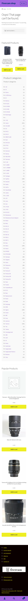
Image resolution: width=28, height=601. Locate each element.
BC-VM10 (7, 106)
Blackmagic (8, 114)
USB (6, 335)
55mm (7, 92)
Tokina (7, 329)
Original (7, 259)
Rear (6, 293)
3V (6, 89)
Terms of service (8, 577)
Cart (22, 597)
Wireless (7, 354)
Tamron (7, 323)
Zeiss (6, 357)
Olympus (7, 257)
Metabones (8, 215)
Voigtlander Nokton (10, 351)
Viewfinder (8, 346)
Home (4, 9)
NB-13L (7, 234)
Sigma (6, 310)
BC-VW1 (7, 109)
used (6, 337)
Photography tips (8, 580)
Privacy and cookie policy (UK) (9, 591)
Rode (6, 301)
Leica (6, 201)
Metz (6, 223)
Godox (6, 184)
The (6, 326)
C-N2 (6, 120)
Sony (6, 318)
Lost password (7, 553)
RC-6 (6, 290)
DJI (6, 128)
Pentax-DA (8, 273)
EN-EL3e (7, 142)
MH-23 (7, 226)
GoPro (7, 187)
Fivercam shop (9, 3)
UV (6, 340)
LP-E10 (7, 206)
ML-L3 (6, 232)
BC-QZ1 (7, 103)
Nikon (6, 245)
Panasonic (7, 265)
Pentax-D (7, 271)
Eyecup (7, 153)
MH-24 (7, 229)
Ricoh (6, 298)
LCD (6, 198)
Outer (6, 262)
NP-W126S (7, 254)
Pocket (7, 284)
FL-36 (6, 162)
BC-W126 (7, 112)
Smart (6, 312)
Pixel (6, 282)
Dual (6, 140)
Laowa (7, 192)
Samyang (7, 304)
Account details (7, 550)
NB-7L (6, 240)
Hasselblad (8, 190)
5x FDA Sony (8, 95)
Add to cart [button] (7, 70)
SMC (6, 315)
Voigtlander (8, 349)
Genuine (7, 181)
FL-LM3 (7, 173)
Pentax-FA (7, 279)
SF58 (6, 307)
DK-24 (6, 134)
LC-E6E (7, 195)
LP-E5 (6, 209)
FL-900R (7, 170)
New (6, 243)
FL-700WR (7, 167)
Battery (7, 101)
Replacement (8, 296)
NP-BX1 (7, 251)
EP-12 (6, 148)
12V (6, 87)
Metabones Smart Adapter (11, 218)
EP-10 (6, 145)
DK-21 (6, 131)
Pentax (7, 268)
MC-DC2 (7, 212)
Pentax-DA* (8, 276)
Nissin (6, 248)
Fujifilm (7, 179)
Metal (6, 220)
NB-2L (6, 237)
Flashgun (7, 176)
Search (14, 598)
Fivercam (7, 159)
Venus (6, 343)
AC (6, 98)
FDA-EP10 (7, 156)
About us (6, 556)
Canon (7, 123)
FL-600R (7, 165)
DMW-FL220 (8, 137)
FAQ (4, 558)
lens (6, 204)
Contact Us (6, 561)
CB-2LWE (7, 126)
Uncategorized (9, 332)
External (7, 151)
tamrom (7, 321)
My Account (4, 598)
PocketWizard (8, 287)
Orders (5, 547)
